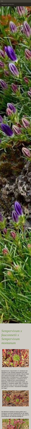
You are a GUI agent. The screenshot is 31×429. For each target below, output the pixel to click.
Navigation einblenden (8, 4)
